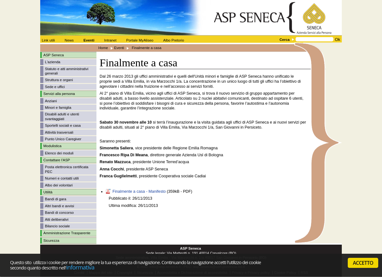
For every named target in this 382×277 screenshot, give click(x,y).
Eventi (119, 48)
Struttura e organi (59, 80)
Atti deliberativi (56, 219)
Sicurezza (51, 240)
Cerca (285, 40)
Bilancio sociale (57, 226)
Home (103, 48)
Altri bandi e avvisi (59, 206)
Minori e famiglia (58, 107)
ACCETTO (363, 262)
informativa (80, 267)
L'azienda (52, 62)
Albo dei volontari (59, 185)
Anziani (51, 101)
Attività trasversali (59, 132)
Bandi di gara (55, 199)
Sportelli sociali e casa (63, 125)
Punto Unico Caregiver (63, 139)
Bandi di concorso (59, 212)
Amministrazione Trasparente (66, 233)
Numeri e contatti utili (62, 178)
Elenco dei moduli (59, 153)
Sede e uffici (55, 87)
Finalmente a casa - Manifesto (139, 191)
